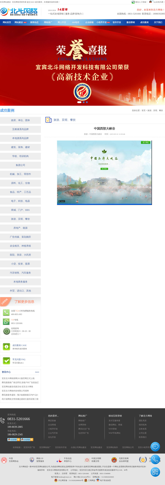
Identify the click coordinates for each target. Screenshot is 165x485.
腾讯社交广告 (84, 429)
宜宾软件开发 (61, 447)
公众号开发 (53, 433)
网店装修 (52, 421)
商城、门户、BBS (20, 210)
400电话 (75, 22)
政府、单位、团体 (20, 120)
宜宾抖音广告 (29, 447)
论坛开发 (52, 437)
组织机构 (143, 425)
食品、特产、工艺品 (20, 192)
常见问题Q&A (18, 363)
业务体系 (143, 429)
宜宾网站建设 (96, 447)
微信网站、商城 (115, 425)
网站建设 (21, 22)
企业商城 (52, 425)
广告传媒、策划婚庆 (20, 237)
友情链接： (17, 447)
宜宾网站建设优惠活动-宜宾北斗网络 (17, 387)
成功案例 (144, 22)
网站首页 (7, 22)
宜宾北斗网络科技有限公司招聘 (15, 391)
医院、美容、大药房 (20, 255)
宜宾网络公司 (128, 447)
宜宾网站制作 (112, 447)
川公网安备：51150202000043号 (68, 480)
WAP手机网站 (114, 433)
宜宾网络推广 (45, 447)
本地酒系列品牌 (20, 138)
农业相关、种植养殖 (20, 246)
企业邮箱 (89, 22)
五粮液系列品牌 (20, 129)
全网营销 (82, 425)
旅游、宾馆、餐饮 (20, 219)
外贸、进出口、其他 (20, 290)
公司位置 (143, 433)
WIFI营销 (113, 429)
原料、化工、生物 (20, 183)
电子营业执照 (103, 480)
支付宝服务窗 (114, 421)
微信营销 (131, 22)
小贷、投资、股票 (20, 264)
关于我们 (158, 22)
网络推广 (48, 22)
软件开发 (117, 22)
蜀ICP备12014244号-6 (82, 477)
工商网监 (89, 480)
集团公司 (20, 165)
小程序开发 (103, 22)
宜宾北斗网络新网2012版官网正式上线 (18, 378)
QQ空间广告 (83, 433)
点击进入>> (16, 334)
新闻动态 (34, 22)
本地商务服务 (20, 281)
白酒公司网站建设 (78, 447)
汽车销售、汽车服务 (20, 272)
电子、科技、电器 (20, 201)
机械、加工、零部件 (20, 174)
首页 (143, 110)
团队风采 (143, 421)
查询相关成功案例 (20, 349)
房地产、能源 (20, 228)
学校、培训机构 (20, 156)
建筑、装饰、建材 (20, 147)
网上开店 (62, 22)
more (37, 372)
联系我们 (143, 437)
